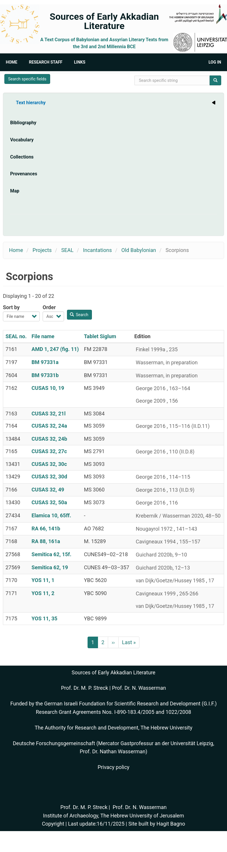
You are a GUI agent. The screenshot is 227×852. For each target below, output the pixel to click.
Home (11, 62)
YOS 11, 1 (43, 580)
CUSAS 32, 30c (49, 464)
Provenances (23, 173)
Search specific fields (27, 79)
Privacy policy (114, 767)
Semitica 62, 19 (50, 567)
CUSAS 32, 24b (49, 439)
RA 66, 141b (46, 528)
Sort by (11, 307)
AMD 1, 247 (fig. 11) (55, 349)
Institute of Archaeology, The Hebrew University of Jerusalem (113, 816)
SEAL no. (16, 336)
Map (14, 191)
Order (49, 307)
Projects (42, 250)
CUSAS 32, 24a (49, 426)
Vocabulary (22, 140)
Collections (22, 157)
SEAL (67, 250)
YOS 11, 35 (44, 618)
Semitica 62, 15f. (51, 554)
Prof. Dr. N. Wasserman (139, 688)
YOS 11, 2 (43, 593)
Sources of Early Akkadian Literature (104, 21)
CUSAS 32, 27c (49, 451)
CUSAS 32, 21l (49, 413)
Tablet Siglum (100, 336)
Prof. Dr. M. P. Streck (84, 688)
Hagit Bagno (171, 824)
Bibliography (23, 122)
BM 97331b (45, 375)
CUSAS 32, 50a (49, 502)
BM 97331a (45, 362)
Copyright (53, 824)
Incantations (97, 250)
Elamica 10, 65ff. (51, 515)
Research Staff (46, 62)
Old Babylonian (138, 250)
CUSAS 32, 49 (48, 490)
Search (79, 314)
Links (79, 62)
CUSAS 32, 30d (49, 476)
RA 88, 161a (46, 541)
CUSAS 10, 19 (48, 388)
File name (43, 336)
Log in (214, 62)
